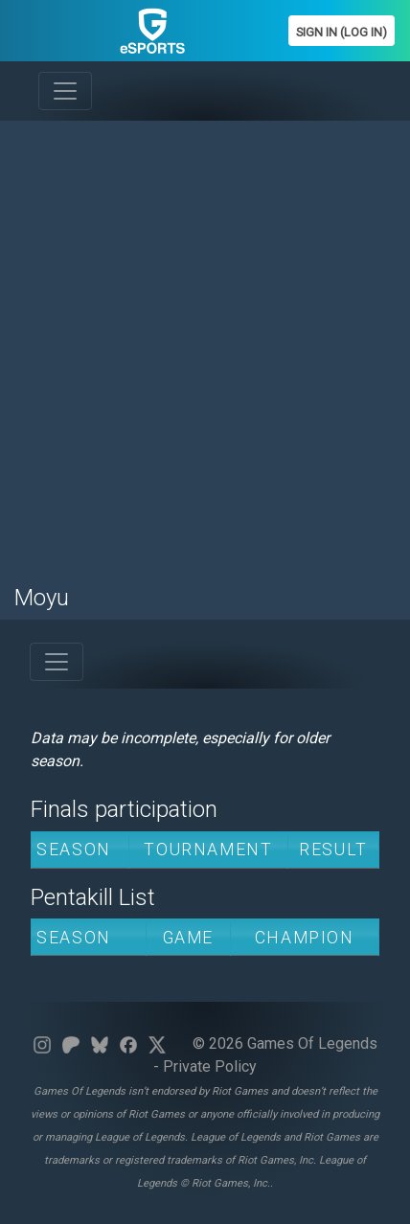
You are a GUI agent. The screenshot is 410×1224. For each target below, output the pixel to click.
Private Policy (210, 1066)
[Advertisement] (205, 341)
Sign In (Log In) (341, 32)
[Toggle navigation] (65, 91)
